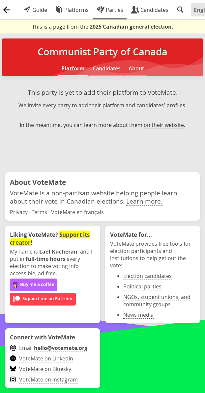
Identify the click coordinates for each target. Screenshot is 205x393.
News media (138, 314)
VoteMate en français (77, 212)
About (136, 68)
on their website (164, 125)
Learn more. (144, 201)
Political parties (142, 286)
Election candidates (147, 276)
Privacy (19, 212)
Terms (39, 212)
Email (48, 348)
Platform (73, 68)
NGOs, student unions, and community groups (156, 300)
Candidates (107, 68)
